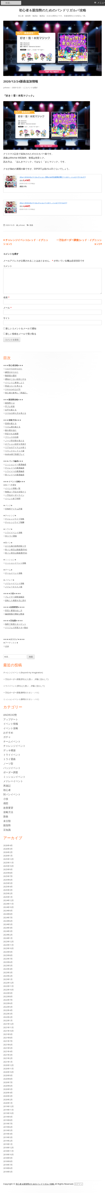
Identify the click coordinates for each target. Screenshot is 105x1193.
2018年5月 (8, 1171)
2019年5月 (8, 1130)
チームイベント (12, 741)
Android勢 (10, 714)
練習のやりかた (11, 372)
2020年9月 (8, 1075)
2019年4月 (8, 1133)
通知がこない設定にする (15, 379)
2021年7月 (8, 1041)
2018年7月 (8, 1164)
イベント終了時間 (12, 498)
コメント (7, 266)
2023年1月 (8, 979)
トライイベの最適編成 (14, 471)
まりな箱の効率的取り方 (15, 546)
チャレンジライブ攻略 (14, 519)
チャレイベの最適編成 (14, 468)
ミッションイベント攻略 (15, 563)
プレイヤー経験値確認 (14, 597)
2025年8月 (8, 873)
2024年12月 (8, 900)
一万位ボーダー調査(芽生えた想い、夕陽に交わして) (26, 679)
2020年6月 (8, 1085)
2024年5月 (8, 924)
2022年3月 (8, 1013)
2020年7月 (8, 1082)
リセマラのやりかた (13, 368)
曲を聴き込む (11, 430)
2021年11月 (8, 1027)
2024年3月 (8, 931)
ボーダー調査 (10, 772)
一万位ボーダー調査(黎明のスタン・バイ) (21, 692)
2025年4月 (8, 886)
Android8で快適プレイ (14, 454)
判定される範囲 (11, 433)
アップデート (10, 719)
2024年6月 (8, 921)
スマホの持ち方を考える (15, 413)
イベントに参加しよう (14, 382)
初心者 (7, 790)
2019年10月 (8, 1113)
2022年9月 (8, 993)
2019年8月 (8, 1120)
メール (7, 307)
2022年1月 (8, 1020)
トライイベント (12, 754)
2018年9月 (8, 1158)
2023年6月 (8, 962)
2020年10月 (8, 1072)
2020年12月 (8, 1065)
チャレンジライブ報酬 (14, 522)
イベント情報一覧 (12, 488)
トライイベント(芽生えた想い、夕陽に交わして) (24, 686)
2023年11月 (8, 945)
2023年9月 (8, 952)
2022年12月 (8, 982)
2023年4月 (8, 969)
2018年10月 (8, 1154)
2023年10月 (8, 948)
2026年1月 (8, 855)
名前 (6, 297)
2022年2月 (8, 1017)
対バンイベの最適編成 (14, 474)
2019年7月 (8, 1123)
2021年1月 (8, 1061)
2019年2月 (8, 1140)
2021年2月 (8, 1058)
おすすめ (8, 732)
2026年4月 (8, 845)
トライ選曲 (9, 759)
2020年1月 (8, 1103)
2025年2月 (8, 893)
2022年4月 (8, 1010)
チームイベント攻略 (13, 573)
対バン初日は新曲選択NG (16, 549)
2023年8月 (8, 955)
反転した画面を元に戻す (15, 600)
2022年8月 (8, 996)
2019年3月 (8, 1137)
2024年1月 (8, 938)
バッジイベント (12, 768)
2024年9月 (8, 910)
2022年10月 (8, 989)
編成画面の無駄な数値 (14, 614)
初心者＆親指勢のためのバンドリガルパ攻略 (52, 10)
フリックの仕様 (11, 437)
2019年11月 (8, 1109)
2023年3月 (8, 972)
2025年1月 (8, 897)
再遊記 (7, 785)
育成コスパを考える (13, 386)
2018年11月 (8, 1151)
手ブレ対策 (10, 406)
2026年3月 (8, 849)
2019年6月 (8, 1127)
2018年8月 (8, 1161)
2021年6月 (8, 1044)
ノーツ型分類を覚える (14, 440)
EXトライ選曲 (11, 536)
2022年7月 (8, 1000)
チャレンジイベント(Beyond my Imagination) (23, 672)
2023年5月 (8, 965)
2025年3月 (8, 890)
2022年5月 (8, 1007)
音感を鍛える (11, 423)
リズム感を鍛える (12, 427)
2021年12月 (8, 1024)
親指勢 (7, 825)
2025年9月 (8, 869)
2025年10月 (8, 866)
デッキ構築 (9, 750)
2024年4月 (8, 927)
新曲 (31, 225)
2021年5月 (8, 1048)
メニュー (101, 2)
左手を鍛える (11, 409)
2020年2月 (8, 1099)
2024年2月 (8, 934)
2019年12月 (8, 1106)
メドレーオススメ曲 (13, 586)
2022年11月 (8, 986)
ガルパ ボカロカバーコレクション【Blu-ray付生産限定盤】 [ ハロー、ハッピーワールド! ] (53, 177)
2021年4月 (8, 1051)
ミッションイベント (14, 776)
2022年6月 (8, 1003)
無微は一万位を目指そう (15, 491)
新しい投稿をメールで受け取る (21, 333)
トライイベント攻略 (13, 532)
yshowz (6, 87)
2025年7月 (8, 876)
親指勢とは (10, 403)
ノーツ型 (8, 763)
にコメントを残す (30, 87)
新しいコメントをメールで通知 (21, 328)
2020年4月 (8, 1092)
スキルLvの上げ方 (13, 389)
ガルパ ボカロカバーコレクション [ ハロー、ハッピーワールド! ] (43, 203)
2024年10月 (8, 907)
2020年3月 (8, 1096)
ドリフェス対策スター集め (16, 627)
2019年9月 (8, 1116)
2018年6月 (8, 1168)
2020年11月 (8, 1068)
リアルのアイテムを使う (15, 447)
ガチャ (7, 737)
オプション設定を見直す (15, 444)
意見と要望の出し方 (13, 610)
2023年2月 (8, 976)
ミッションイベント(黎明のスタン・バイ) (21, 699)
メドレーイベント (13, 781)
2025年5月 (8, 883)
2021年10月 (8, 1031)
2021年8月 (8, 1037)
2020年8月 (8, 1079)
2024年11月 (8, 903)
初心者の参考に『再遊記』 (16, 392)
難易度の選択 (11, 375)
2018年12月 (8, 1147)
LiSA (7, 646)
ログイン (78, 1184)
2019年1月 (8, 1144)
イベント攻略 (10, 728)
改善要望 (8, 807)
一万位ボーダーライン (14, 495)
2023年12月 (8, 941)
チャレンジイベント (14, 745)
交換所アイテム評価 (13, 508)
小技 (5, 798)
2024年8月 (8, 914)
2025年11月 (8, 862)
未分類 (7, 821)
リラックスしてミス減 (14, 451)
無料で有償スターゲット (15, 624)
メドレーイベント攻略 (14, 583)
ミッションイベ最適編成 (15, 464)
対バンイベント (12, 794)
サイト (6, 318)
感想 (5, 803)
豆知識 (7, 829)
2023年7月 (8, 958)
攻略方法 (8, 812)
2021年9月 (8, 1034)
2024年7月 (8, 917)
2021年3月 (8, 1055)
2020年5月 (8, 1089)
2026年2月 (8, 852)
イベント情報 (10, 723)
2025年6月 (8, 879)
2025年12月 (8, 859)
